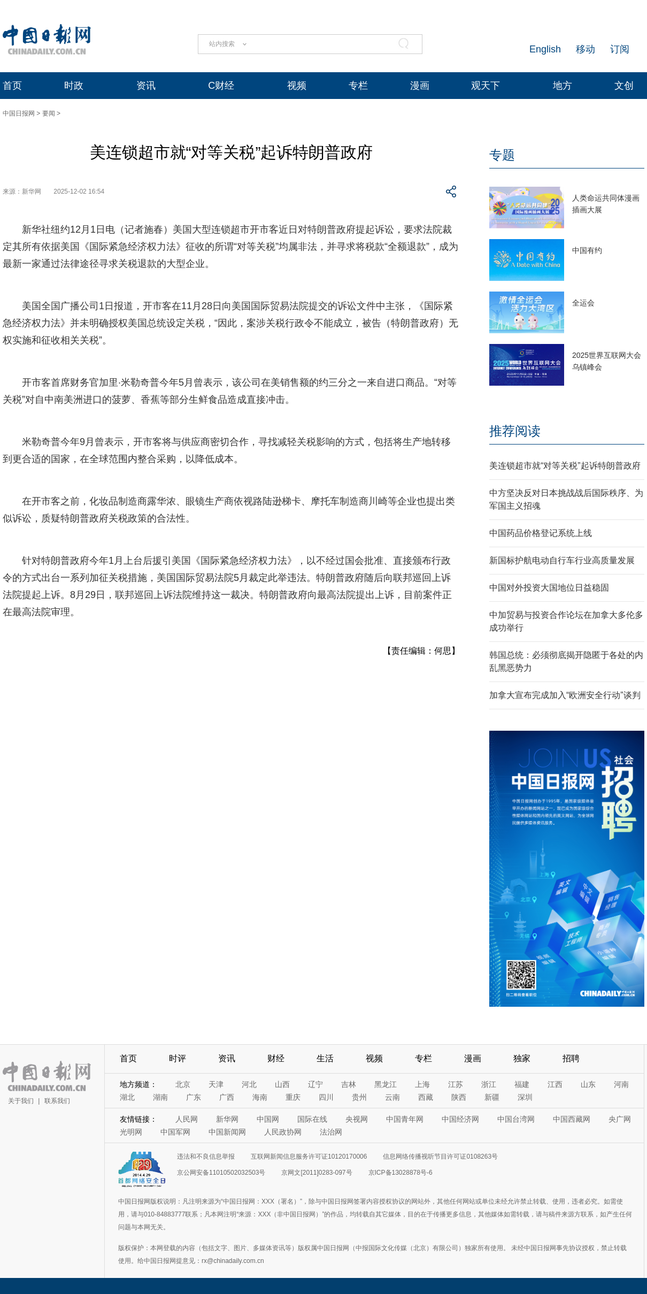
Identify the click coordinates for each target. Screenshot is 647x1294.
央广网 (620, 1119)
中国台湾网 (516, 1119)
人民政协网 (283, 1132)
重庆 (293, 1097)
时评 (177, 1058)
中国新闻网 (227, 1132)
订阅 (619, 49)
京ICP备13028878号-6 (400, 1172)
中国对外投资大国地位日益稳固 (549, 587)
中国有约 (587, 250)
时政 (73, 85)
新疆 (491, 1097)
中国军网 (175, 1132)
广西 (226, 1097)
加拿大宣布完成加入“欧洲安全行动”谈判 (565, 695)
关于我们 (21, 1101)
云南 (392, 1097)
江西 (555, 1084)
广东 (193, 1097)
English (545, 49)
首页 (12, 85)
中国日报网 (19, 113)
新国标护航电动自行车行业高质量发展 (562, 560)
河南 (621, 1084)
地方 (562, 85)
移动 (585, 49)
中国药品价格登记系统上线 (540, 533)
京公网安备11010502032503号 (221, 1172)
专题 (502, 155)
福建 (521, 1084)
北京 (182, 1084)
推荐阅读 (515, 431)
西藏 (425, 1097)
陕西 (458, 1097)
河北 (249, 1084)
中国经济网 (460, 1119)
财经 (275, 1058)
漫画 (419, 85)
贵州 (359, 1097)
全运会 (583, 302)
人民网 (186, 1119)
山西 (282, 1084)
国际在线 (312, 1119)
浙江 (488, 1084)
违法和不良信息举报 (206, 1156)
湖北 (127, 1097)
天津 (216, 1084)
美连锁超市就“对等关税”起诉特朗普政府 (565, 465)
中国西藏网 (571, 1119)
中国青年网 (404, 1119)
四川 (326, 1097)
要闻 (48, 113)
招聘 (571, 1058)
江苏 (455, 1084)
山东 (588, 1084)
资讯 (146, 85)
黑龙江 (385, 1084)
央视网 (356, 1119)
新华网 (227, 1119)
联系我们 (57, 1101)
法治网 (331, 1132)
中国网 (268, 1119)
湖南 (160, 1097)
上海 (422, 1084)
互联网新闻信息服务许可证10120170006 (309, 1156)
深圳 (525, 1097)
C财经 (221, 85)
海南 (259, 1097)
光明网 (131, 1132)
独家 (521, 1058)
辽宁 (315, 1084)
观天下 (485, 85)
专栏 (358, 85)
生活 (325, 1058)
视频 (296, 85)
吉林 (348, 1084)
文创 (624, 85)
